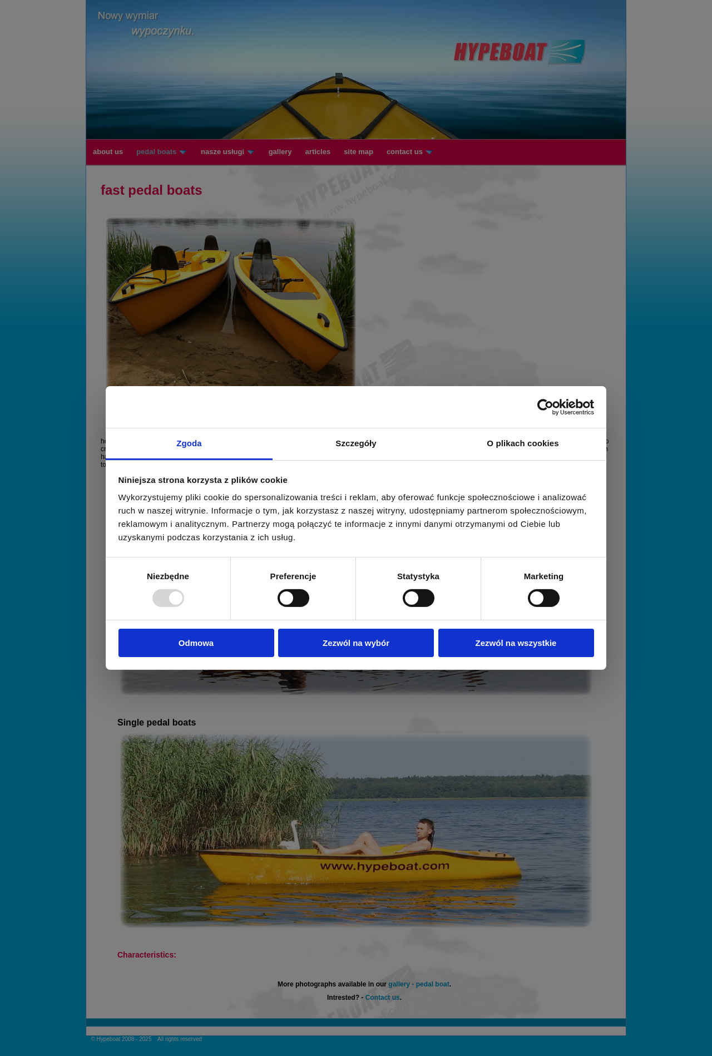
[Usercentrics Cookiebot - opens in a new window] (545, 406)
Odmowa (196, 643)
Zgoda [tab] (189, 443)
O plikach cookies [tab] (522, 443)
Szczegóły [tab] (355, 443)
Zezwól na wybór (356, 643)
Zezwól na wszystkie (516, 643)
